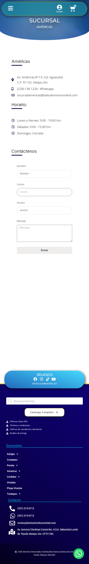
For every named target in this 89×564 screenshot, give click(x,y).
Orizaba (11, 482)
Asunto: (21, 202)
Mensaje (21, 221)
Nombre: (21, 166)
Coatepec (12, 459)
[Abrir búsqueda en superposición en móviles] (44, 401)
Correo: (21, 184)
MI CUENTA (59, 12)
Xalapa (12, 454)
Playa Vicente (14, 488)
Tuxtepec (14, 494)
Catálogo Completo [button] (44, 412)
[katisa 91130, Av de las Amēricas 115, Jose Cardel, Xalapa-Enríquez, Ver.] (44, 299)
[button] (78, 553)
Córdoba (13, 477)
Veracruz (13, 471)
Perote (12, 465)
